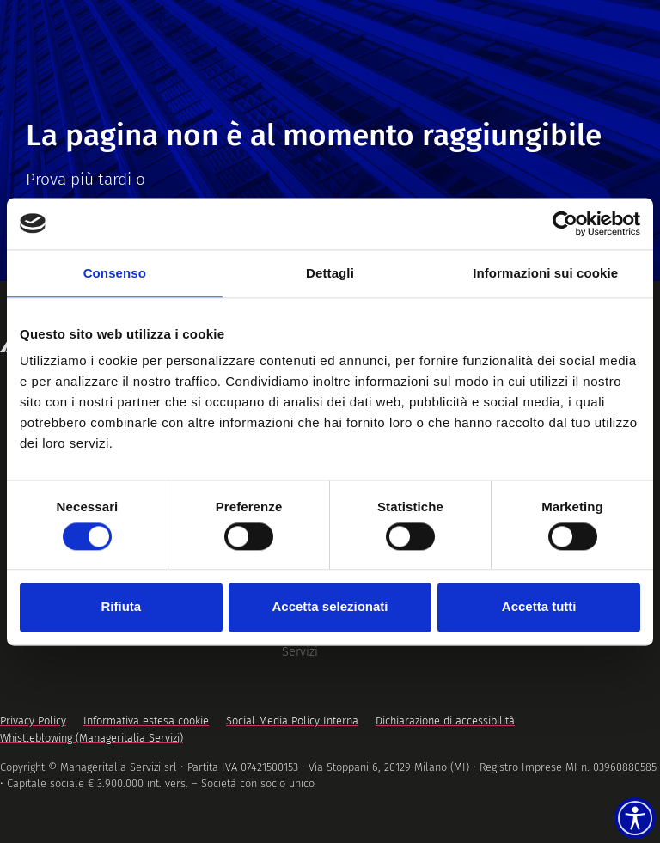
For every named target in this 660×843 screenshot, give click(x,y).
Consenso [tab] (114, 273)
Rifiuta (121, 607)
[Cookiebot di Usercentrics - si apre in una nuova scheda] (565, 223)
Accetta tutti (539, 607)
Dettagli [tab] (330, 273)
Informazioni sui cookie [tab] (545, 273)
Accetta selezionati (330, 607)
